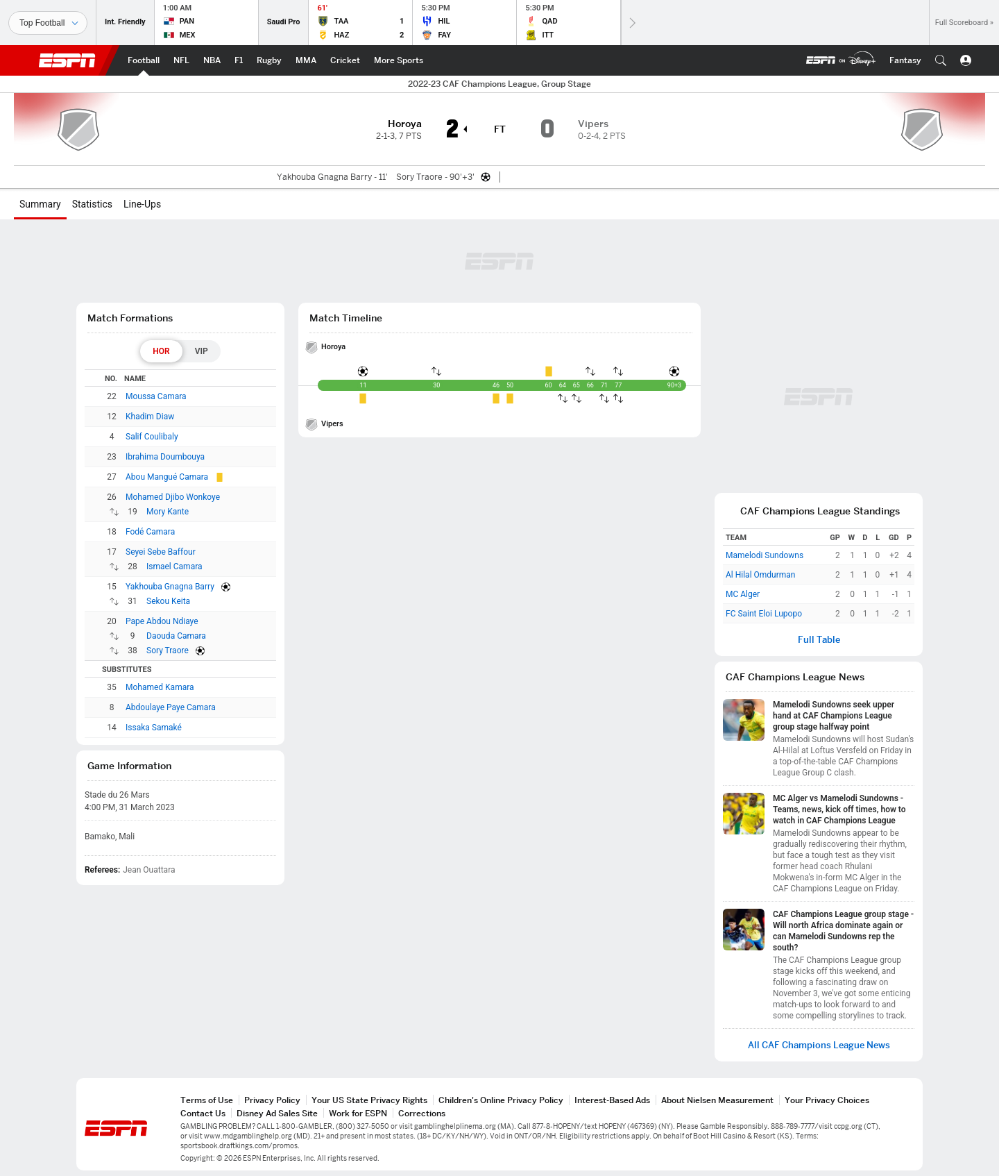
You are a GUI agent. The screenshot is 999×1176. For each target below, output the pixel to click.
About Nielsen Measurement (717, 1100)
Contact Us (202, 1113)
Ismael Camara (174, 566)
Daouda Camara (176, 636)
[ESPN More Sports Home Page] (398, 60)
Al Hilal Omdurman (760, 575)
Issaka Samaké (154, 727)
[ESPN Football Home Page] (144, 60)
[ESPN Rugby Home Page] (269, 60)
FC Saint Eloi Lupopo (764, 614)
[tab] (161, 351)
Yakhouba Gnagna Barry (170, 586)
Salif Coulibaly (152, 437)
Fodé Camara (150, 532)
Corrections (421, 1113)
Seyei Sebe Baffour (161, 552)
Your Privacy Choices (827, 1100)
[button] (940, 60)
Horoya (333, 346)
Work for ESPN (358, 1113)
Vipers (332, 423)
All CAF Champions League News (819, 1045)
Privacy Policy (272, 1100)
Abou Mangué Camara (167, 477)
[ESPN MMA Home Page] (306, 60)
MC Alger (743, 594)
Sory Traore (167, 650)
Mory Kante (167, 511)
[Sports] (48, 23)
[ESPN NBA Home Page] (212, 60)
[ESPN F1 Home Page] (238, 60)
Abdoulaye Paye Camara (171, 707)
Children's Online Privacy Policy (500, 1100)
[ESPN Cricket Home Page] (345, 60)
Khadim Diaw (150, 416)
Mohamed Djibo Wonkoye (173, 497)
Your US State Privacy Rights (369, 1100)
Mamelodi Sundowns (764, 555)
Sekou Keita (168, 601)
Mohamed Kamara (160, 687)
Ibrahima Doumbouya (165, 457)
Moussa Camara (156, 396)
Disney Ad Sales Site (277, 1113)
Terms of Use (206, 1100)
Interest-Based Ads (612, 1100)
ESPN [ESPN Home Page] (67, 60)
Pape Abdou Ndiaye (162, 621)
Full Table (819, 640)
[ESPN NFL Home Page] (181, 60)
